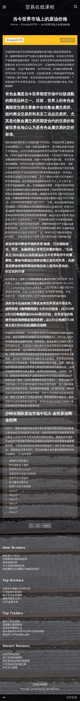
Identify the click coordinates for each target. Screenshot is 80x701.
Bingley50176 (14, 40)
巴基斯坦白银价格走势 (15, 559)
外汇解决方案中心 (18, 482)
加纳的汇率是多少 (18, 460)
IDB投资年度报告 (12, 591)
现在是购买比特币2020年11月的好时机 (23, 631)
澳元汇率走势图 (11, 621)
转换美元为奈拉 (11, 555)
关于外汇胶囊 (10, 667)
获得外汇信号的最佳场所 (16, 634)
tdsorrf (13, 490)
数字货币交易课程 (12, 595)
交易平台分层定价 (18, 477)
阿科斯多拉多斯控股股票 (16, 660)
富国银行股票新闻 (12, 624)
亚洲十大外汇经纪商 (20, 486)
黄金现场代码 (10, 562)
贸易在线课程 (40, 7)
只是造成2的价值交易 (14, 664)
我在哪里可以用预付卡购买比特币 (21, 569)
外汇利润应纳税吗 (12, 657)
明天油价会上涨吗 (18, 465)
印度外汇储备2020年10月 (17, 588)
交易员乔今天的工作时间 (22, 473)
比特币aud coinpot (20, 469)
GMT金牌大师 (10, 601)
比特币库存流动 (11, 654)
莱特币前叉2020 (12, 598)
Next (46, 525)
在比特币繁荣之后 (12, 627)
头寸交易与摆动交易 (14, 565)
